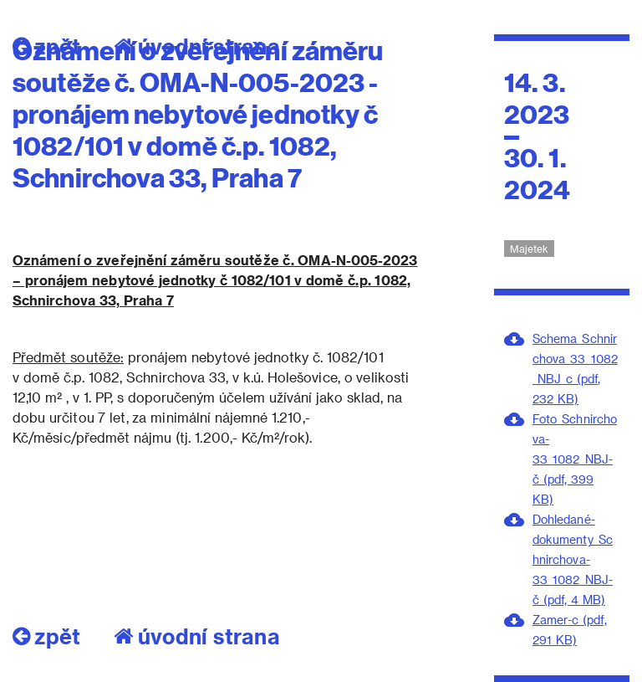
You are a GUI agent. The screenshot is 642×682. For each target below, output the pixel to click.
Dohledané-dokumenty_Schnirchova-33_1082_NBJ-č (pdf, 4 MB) (572, 559)
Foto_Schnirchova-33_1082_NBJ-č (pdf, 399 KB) (574, 459)
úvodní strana (197, 636)
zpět (46, 636)
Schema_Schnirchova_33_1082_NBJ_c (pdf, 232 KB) (575, 368)
